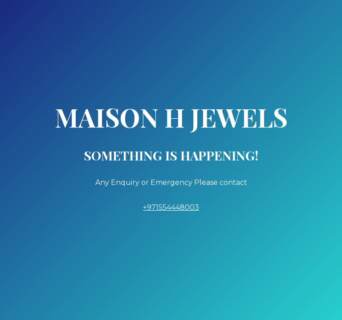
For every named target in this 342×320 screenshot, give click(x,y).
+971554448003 (171, 207)
